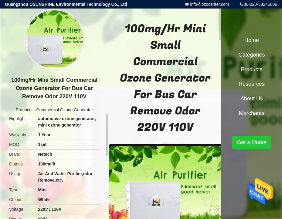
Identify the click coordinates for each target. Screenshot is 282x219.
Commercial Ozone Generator (64, 109)
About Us (251, 99)
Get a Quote (252, 142)
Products (24, 109)
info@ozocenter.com (209, 4)
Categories (251, 55)
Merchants (251, 113)
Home (251, 40)
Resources (252, 84)
